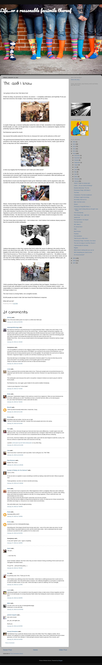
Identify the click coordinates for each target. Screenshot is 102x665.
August (76, 164)
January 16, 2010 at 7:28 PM (14, 516)
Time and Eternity (78, 212)
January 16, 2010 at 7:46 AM (14, 402)
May (75, 172)
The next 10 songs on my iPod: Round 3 (84, 243)
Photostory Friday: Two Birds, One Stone (85, 240)
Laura (8, 590)
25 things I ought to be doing (81, 197)
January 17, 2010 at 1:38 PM (14, 543)
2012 (74, 148)
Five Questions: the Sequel (81, 219)
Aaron (9, 548)
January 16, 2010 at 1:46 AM (14, 342)
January (76, 181)
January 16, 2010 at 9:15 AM (14, 423)
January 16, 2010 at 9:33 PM (14, 533)
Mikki (8, 603)
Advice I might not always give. (82, 183)
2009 (74, 258)
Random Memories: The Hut (81, 188)
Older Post (63, 650)
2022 (74, 141)
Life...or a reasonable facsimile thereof (35, 10)
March (76, 176)
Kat (8, 573)
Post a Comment (9, 643)
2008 (74, 260)
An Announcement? (79, 254)
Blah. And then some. (79, 202)
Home (35, 650)
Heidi (8, 488)
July (75, 167)
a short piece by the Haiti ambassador (22, 442)
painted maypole (12, 615)
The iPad (76, 192)
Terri (8, 428)
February (76, 179)
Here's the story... (75, 79)
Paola (8, 512)
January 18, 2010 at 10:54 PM (15, 609)
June (75, 169)
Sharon (76, 204)
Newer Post (7, 650)
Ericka (9, 521)
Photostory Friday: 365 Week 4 (82, 190)
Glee (75, 229)
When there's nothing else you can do (84, 250)
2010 (74, 153)
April (75, 174)
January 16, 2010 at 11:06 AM (15, 465)
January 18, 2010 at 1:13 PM (14, 584)
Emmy (9, 417)
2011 (74, 151)
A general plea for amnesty (81, 245)
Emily (8, 394)
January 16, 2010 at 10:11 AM (15, 445)
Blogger (60, 660)
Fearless (76, 233)
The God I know (78, 222)
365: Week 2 (77, 224)
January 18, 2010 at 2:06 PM (14, 598)
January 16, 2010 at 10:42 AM (15, 455)
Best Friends (77, 231)
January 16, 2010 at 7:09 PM (14, 506)
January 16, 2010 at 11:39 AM (15, 483)
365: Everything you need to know (83, 252)
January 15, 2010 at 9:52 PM (14, 322)
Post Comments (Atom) (16, 653)
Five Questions (78, 236)
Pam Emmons (11, 460)
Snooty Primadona (12, 631)
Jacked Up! (77, 217)
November (77, 157)
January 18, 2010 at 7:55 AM (14, 568)
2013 (74, 146)
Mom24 (9, 407)
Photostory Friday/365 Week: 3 (82, 206)
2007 (74, 263)
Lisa (8, 450)
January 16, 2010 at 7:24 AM (14, 388)
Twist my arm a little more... (81, 238)
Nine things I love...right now (81, 215)
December (77, 155)
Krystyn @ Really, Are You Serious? (17, 470)
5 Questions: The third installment (83, 195)
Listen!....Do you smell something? (83, 185)
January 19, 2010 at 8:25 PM (14, 626)
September (77, 162)
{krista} (9, 317)
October (76, 160)
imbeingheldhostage (13, 327)
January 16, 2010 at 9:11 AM (14, 411)
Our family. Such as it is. (80, 199)
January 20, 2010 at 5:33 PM (14, 639)
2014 (74, 144)
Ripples (76, 247)
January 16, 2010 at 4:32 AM (14, 363)
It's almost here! (78, 226)
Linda (8, 369)
